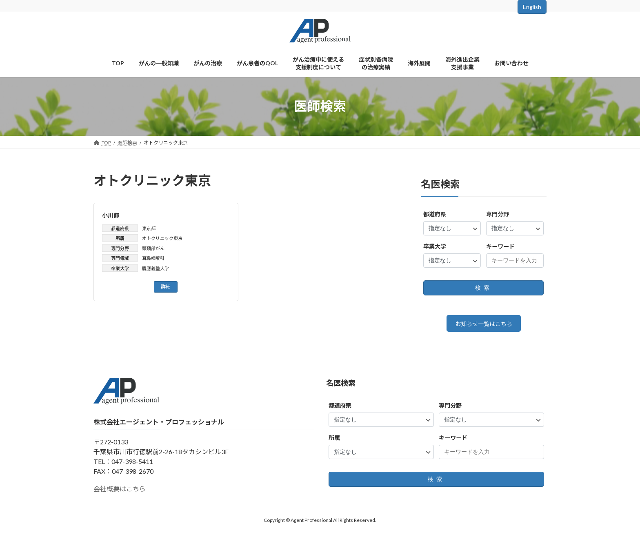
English (532, 6)
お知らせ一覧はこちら (483, 325)
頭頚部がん (153, 248)
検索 (483, 287)
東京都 (149, 228)
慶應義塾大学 (155, 268)
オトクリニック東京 (162, 238)
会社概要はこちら (119, 491)
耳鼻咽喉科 (153, 258)
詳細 (166, 287)
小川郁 (110, 215)
